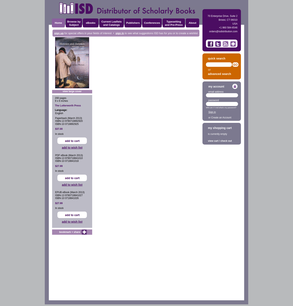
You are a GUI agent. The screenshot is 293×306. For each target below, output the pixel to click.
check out (226, 140)
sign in (120, 33)
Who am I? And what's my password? (221, 108)
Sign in (212, 112)
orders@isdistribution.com (223, 31)
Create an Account (221, 117)
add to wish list (72, 147)
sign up (58, 33)
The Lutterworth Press (68, 105)
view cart (213, 140)
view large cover (72, 91)
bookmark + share (69, 232)
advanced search (219, 74)
